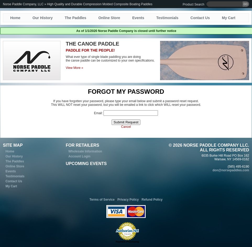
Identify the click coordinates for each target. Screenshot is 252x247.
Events (138, 18)
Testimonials (167, 18)
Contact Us (200, 18)
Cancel (126, 127)
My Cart (228, 18)
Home (15, 18)
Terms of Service (102, 199)
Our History (42, 18)
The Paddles (75, 18)
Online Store (109, 18)
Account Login (79, 156)
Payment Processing (127, 241)
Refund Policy (151, 199)
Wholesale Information (85, 151)
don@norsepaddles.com (230, 170)
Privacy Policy (128, 199)
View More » (74, 68)
